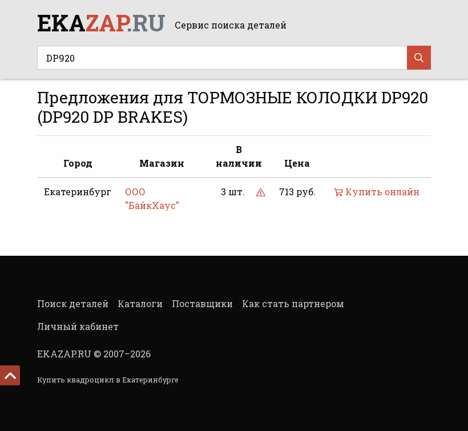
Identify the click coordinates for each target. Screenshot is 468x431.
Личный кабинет (78, 326)
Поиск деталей (72, 303)
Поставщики (202, 303)
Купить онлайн (376, 192)
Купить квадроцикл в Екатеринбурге (108, 379)
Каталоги (140, 303)
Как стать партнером (293, 303)
